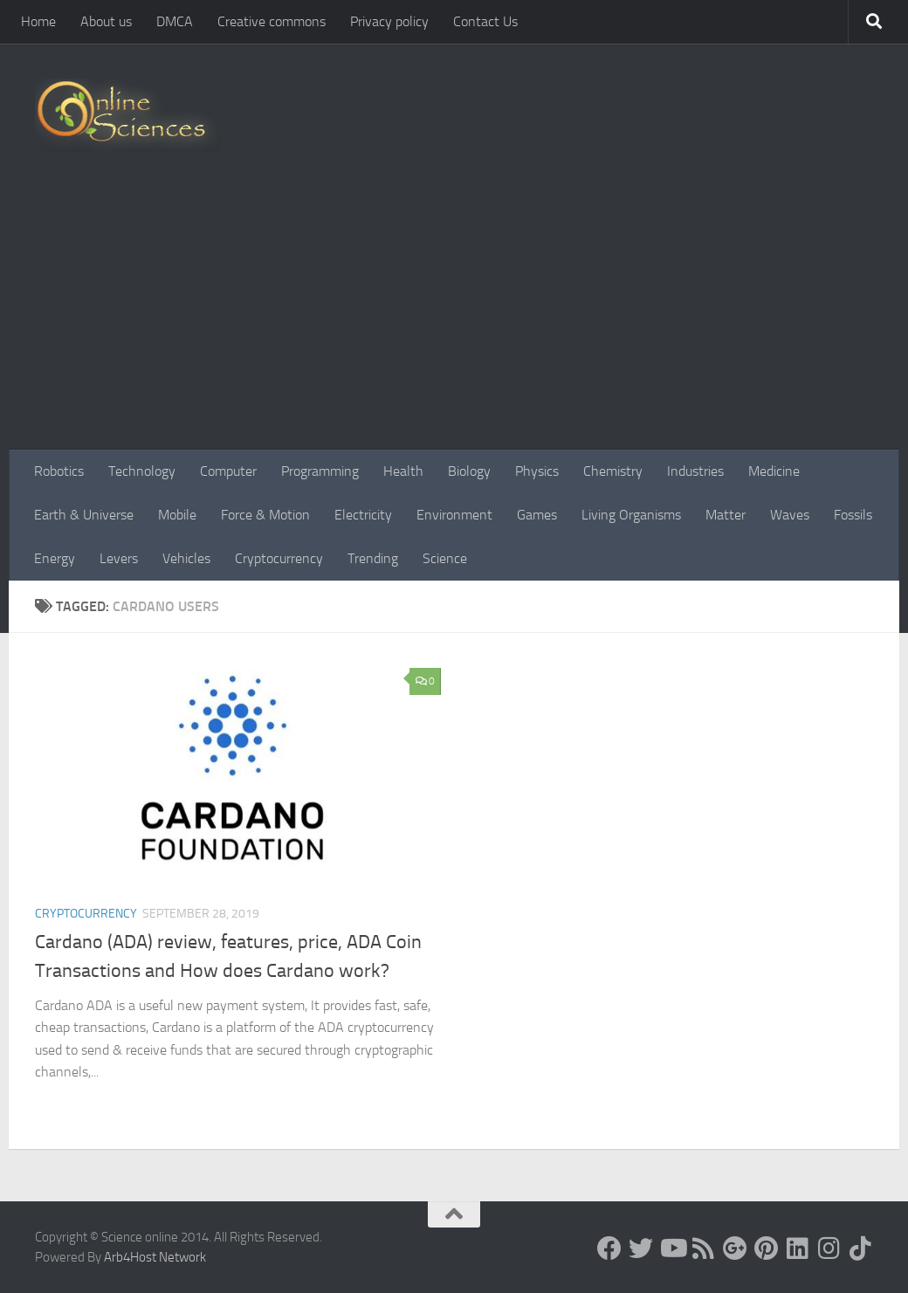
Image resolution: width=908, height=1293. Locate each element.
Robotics (59, 471)
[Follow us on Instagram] (829, 1248)
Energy (54, 558)
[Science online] (609, 1248)
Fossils (853, 514)
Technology (141, 471)
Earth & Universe (84, 514)
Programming (320, 471)
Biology (469, 471)
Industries (695, 471)
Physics (537, 471)
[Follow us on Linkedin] (798, 1248)
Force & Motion (265, 514)
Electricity (363, 514)
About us (106, 21)
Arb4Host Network (155, 1257)
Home (38, 21)
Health (403, 471)
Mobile (177, 514)
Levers (119, 558)
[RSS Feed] (703, 1248)
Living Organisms (631, 514)
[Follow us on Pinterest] (766, 1248)
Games (537, 514)
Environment (454, 514)
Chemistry (613, 471)
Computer (228, 471)
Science (445, 558)
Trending (372, 558)
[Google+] (735, 1248)
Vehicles (186, 558)
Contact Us (485, 21)
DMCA (174, 21)
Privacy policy (389, 21)
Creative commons (271, 21)
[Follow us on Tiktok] (861, 1248)
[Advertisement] (454, 318)
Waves (789, 514)
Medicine (774, 471)
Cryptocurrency (279, 558)
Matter (725, 514)
